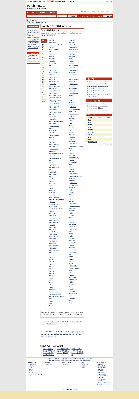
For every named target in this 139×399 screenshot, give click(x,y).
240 (79, 334)
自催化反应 (73, 252)
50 (66, 331)
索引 (28, 20)
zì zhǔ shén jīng (54, 81)
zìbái (51, 305)
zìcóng (72, 275)
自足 (51, 169)
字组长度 (52, 190)
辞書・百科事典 (86, 360)
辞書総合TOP (109, 1)
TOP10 (90, 117)
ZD (43, 49)
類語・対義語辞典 (34, 1)
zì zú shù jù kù (54, 174)
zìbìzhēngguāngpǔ (75, 109)
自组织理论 (53, 238)
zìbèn (71, 61)
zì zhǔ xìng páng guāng (56, 121)
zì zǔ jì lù (52, 195)
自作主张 (52, 142)
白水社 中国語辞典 (48, 349)
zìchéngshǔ (73, 224)
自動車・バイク (72, 358)
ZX (43, 88)
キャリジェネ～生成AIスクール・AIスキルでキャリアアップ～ (104, 384)
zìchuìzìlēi (73, 180)
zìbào (51, 287)
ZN (43, 69)
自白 (51, 303)
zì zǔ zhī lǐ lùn (53, 241)
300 (50, 35)
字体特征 (72, 86)
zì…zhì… (52, 273)
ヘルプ (30, 367)
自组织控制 (53, 229)
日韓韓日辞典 (58, 1)
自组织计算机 (53, 220)
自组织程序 (53, 215)
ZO (43, 71)
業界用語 (54, 358)
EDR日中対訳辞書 (77, 349)
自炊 (71, 164)
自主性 (52, 114)
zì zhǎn (52, 54)
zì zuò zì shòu (54, 149)
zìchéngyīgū (73, 229)
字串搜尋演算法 (74, 144)
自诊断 (52, 40)
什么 (89, 137)
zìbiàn (51, 278)
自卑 (71, 130)
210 (70, 334)
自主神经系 (53, 88)
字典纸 (72, 296)
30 (61, 331)
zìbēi (71, 132)
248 (62, 33)
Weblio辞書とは (32, 364)
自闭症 (72, 100)
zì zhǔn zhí (53, 130)
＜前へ (43, 33)
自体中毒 (72, 91)
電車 (66, 358)
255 (42, 35)
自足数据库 (53, 172)
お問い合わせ (66, 364)
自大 (71, 300)
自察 (71, 190)
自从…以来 (73, 277)
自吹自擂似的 (73, 183)
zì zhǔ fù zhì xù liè (55, 72)
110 (82, 331)
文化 (50, 360)
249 (65, 33)
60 (69, 331)
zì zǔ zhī (52, 213)
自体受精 (72, 81)
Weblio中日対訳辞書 (77, 351)
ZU (43, 83)
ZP (43, 73)
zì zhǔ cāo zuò (54, 63)
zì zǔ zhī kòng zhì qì (55, 236)
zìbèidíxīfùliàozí (74, 51)
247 (58, 33)
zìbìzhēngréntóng (74, 114)
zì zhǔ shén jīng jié (55, 86)
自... (51, 252)
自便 (51, 275)
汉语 (89, 122)
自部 (71, 121)
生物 (71, 360)
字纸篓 (52, 56)
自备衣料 (72, 54)
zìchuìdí (72, 171)
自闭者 (72, 116)
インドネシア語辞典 (102, 375)
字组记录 (52, 192)
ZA (43, 44)
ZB (43, 46)
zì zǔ (51, 188)
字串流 (72, 139)
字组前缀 (52, 202)
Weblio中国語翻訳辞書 (63, 349)
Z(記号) (44, 101)
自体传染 (72, 63)
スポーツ (67, 360)
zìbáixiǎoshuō (73, 47)
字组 (51, 185)
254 (80, 33)
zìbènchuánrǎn (74, 65)
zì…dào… (53, 259)
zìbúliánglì (73, 127)
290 (51, 336)
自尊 (51, 176)
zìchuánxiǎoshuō (74, 157)
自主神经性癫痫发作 (55, 104)
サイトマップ (32, 372)
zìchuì (71, 167)
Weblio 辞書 (30, 23)
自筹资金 (72, 240)
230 (76, 334)
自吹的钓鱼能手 (74, 173)
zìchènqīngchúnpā (75, 206)
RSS (76, 389)
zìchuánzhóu (73, 162)
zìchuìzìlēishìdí (74, 185)
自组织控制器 (53, 234)
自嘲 (71, 194)
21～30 (107, 117)
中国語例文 (42, 12)
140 (48, 334)
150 (51, 334)
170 (58, 334)
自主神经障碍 (53, 109)
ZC (43, 48)
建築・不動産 (85, 358)
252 (74, 33)
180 (61, 334)
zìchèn (72, 201)
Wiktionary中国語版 (62, 353)
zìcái (71, 256)
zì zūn (51, 179)
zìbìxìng (72, 97)
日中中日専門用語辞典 (49, 351)
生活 (53, 360)
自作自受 (52, 146)
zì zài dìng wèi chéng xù (56, 153)
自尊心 (52, 181)
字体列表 (72, 72)
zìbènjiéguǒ (73, 70)
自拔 (51, 298)
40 (63, 331)
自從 (71, 270)
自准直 (52, 128)
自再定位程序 (53, 151)
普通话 (90, 125)
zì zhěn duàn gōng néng (56, 45)
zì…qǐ (51, 264)
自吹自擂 (72, 178)
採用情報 (83, 367)
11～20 (99, 117)
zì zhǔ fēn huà (54, 77)
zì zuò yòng (53, 139)
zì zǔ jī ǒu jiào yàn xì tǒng (57, 199)
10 (56, 331)
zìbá (51, 301)
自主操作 (52, 61)
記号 (101, 108)
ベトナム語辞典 (101, 379)
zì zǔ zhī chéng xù (55, 218)
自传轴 (72, 160)
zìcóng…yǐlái (73, 279)
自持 (71, 231)
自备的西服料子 (74, 49)
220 (73, 334)
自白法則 (72, 40)
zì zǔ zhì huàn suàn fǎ (56, 208)
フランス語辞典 (101, 374)
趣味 (63, 360)
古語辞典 (64, 1)
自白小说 (72, 45)
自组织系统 (53, 243)
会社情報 (83, 365)
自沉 (71, 213)
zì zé (51, 162)
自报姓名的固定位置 (55, 294)
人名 (77, 360)
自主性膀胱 (53, 119)
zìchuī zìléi (73, 187)
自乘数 (72, 222)
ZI (42, 59)
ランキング (35, 20)
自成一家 (72, 226)
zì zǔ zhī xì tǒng (54, 245)
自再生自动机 (53, 156)
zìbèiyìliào (73, 56)
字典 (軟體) (73, 291)
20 (58, 331)
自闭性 (72, 95)
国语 (89, 127)
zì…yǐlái (52, 268)
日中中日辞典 (51, 1)
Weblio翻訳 (100, 369)
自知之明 (52, 47)
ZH (43, 57)
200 (67, 334)
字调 (71, 282)
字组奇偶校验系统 (54, 197)
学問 (91, 358)
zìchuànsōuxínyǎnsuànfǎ (76, 146)
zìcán (71, 263)
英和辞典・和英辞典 (102, 367)
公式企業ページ (84, 364)
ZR (43, 77)
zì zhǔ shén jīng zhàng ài (56, 112)
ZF (42, 53)
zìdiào (71, 284)
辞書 (28, 1)
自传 (71, 150)
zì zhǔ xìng (53, 116)
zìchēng (72, 245)
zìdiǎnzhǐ (72, 298)
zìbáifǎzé (72, 42)
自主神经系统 (53, 93)
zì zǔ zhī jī (53, 227)
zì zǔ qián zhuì (54, 204)
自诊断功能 (53, 42)
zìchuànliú (73, 141)
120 (42, 334)
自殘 (71, 259)
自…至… (52, 271)
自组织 (52, 211)
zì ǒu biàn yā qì (54, 250)
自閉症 (72, 102)
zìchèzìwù (73, 210)
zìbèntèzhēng (73, 88)
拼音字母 (90, 129)
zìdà (71, 302)
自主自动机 (53, 123)
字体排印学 (73, 77)
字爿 (51, 280)
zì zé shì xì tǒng (54, 167)
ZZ (42, 92)
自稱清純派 (73, 203)
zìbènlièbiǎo (73, 74)
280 (48, 336)
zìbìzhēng (72, 104)
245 (52, 33)
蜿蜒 (89, 139)
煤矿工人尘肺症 (92, 142)
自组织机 (52, 225)
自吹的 (72, 169)
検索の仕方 (31, 365)
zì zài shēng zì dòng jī (56, 158)
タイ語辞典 (100, 377)
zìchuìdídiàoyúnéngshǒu (76, 176)
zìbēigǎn (72, 137)
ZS (43, 79)
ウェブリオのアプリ (50, 364)
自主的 (52, 65)
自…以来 (52, 266)
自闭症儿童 (73, 111)
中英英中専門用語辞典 (63, 351)
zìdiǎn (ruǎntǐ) (73, 293)
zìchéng (72, 220)
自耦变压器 (53, 248)
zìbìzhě (72, 118)
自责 (51, 160)
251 (71, 33)
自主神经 (52, 79)
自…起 (52, 261)
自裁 (71, 254)
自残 (71, 261)
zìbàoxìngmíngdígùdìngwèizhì (58, 296)
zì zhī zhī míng (54, 49)
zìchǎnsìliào (73, 249)
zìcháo (72, 197)
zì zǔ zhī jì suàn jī (54, 222)
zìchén (72, 215)
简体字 (90, 134)
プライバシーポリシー (34, 370)
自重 (71, 236)
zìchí (71, 233)
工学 (80, 358)
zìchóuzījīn (73, 243)
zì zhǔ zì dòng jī (54, 126)
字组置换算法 (53, 206)
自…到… (52, 257)
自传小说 (72, 155)
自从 (71, 272)
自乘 (71, 217)
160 (55, 334)
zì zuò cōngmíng (54, 135)
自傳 (71, 148)
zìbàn (51, 282)
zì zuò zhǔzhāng (54, 144)
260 (42, 336)
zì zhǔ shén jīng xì (55, 91)
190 (64, 334)
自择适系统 (53, 165)
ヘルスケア (57, 360)
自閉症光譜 (73, 107)
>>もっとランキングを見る (105, 144)
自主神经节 (53, 84)
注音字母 (90, 132)
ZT (42, 81)
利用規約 (31, 369)
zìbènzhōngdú (74, 93)
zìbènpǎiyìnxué (74, 79)
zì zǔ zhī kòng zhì (54, 232)
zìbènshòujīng (74, 84)
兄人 (89, 120)
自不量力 (72, 125)
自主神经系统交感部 (55, 97)
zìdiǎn (71, 289)
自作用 (52, 137)
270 (45, 336)
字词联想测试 (73, 266)
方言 (81, 360)
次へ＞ (54, 35)
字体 (71, 58)
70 (71, 331)
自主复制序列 (53, 70)
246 (55, 33)
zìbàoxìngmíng (54, 291)
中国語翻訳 (52, 12)
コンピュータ (61, 358)
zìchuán (72, 153)
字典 (71, 286)
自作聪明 (52, 133)
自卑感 (72, 134)
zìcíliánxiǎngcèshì (75, 268)
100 (79, 331)
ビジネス (49, 358)
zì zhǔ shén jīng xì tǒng (56, 95)
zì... (51, 255)
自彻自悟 (72, 208)
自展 (51, 51)
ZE (43, 51)
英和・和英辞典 (43, 1)
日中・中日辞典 (31, 12)
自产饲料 (72, 247)
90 (76, 331)
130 (45, 334)
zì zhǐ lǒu (52, 58)
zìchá (71, 192)
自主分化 (52, 74)
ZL (42, 65)
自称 (71, 199)
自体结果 (72, 68)
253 (77, 33)
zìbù (71, 123)
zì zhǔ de (52, 68)
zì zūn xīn (52, 183)
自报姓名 (52, 289)
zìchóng (72, 238)
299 (47, 35)
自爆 (51, 284)
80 (74, 331)
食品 (74, 360)
